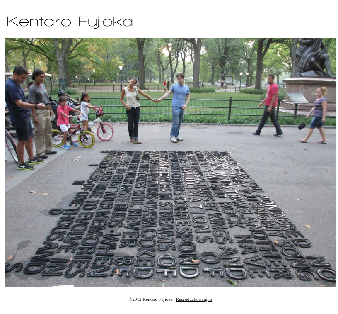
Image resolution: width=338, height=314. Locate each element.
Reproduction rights (194, 299)
